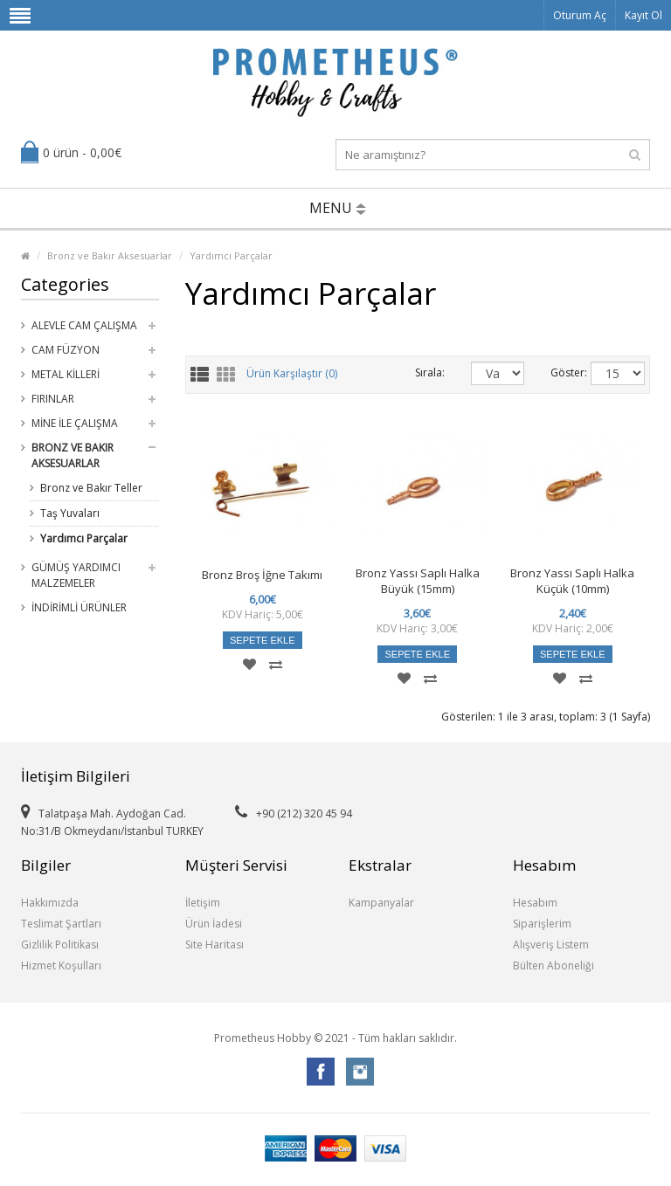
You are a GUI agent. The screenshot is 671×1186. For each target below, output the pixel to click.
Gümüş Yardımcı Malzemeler (76, 575)
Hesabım (535, 902)
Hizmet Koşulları (61, 965)
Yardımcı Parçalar (231, 255)
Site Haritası (214, 944)
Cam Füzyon (65, 349)
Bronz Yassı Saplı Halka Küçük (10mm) (572, 580)
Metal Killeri (65, 374)
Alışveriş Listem (551, 944)
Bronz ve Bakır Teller (91, 487)
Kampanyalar (381, 902)
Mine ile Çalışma (74, 423)
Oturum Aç (579, 15)
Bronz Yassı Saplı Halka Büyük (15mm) (418, 580)
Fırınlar (52, 398)
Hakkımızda (50, 902)
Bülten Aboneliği (553, 965)
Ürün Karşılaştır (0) (291, 374)
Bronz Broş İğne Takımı (262, 575)
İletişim (202, 902)
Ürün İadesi (213, 923)
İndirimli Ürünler (79, 607)
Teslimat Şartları (61, 923)
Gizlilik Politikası (60, 944)
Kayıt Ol (643, 15)
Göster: (557, 372)
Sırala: (430, 372)
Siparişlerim (542, 923)
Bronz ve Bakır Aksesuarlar (109, 255)
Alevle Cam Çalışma (84, 325)
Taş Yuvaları (70, 513)
